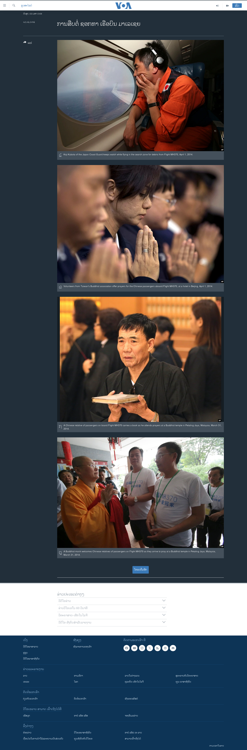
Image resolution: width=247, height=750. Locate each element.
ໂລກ (76, 681)
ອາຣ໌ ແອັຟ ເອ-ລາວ (133, 732)
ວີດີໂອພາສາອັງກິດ (31, 658)
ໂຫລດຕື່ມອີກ (140, 570)
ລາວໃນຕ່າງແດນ (132, 675)
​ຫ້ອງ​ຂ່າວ (27, 732)
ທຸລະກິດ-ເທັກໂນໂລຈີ (134, 681)
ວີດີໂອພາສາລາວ (30, 646)
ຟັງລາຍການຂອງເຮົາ (82, 646)
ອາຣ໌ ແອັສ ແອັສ (81, 715)
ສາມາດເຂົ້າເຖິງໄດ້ (133, 738)
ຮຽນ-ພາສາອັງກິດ (183, 681)
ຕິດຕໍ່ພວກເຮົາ (80, 698)
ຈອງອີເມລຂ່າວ (131, 715)
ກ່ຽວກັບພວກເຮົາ (30, 698)
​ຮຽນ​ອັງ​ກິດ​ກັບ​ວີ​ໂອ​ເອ (83, 738)
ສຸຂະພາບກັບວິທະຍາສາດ (187, 675)
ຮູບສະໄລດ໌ (26, 6)
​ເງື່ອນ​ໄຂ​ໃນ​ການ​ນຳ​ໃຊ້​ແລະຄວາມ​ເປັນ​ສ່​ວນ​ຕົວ (43, 738)
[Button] (27, 43)
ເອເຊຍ (26, 681)
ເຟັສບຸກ (26, 715)
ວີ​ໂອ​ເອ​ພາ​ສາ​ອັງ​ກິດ (82, 732)
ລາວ (25, 675)
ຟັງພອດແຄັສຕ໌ (131, 698)
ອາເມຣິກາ (78, 675)
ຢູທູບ (25, 652)
